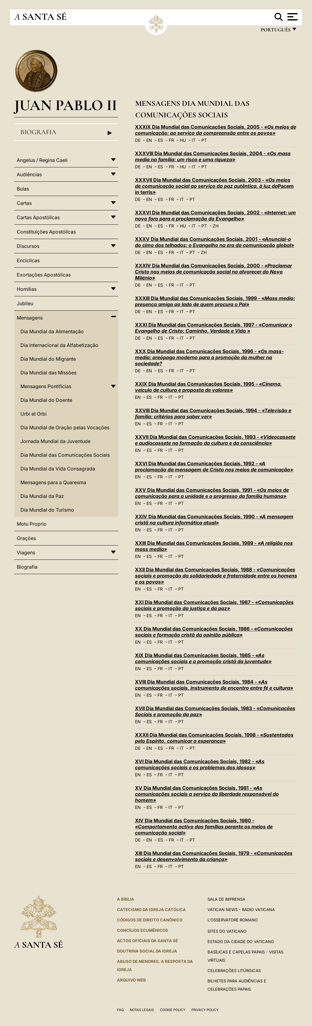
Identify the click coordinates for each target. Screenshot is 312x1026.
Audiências (29, 174)
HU (183, 140)
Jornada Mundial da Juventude (55, 441)
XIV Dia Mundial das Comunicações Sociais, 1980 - (204, 826)
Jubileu (25, 303)
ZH (215, 225)
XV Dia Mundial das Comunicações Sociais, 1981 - (207, 794)
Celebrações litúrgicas (234, 970)
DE (137, 140)
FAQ (120, 1010)
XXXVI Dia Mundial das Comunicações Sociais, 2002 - (215, 215)
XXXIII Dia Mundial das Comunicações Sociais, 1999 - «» (215, 301)
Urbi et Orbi (33, 414)
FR (171, 140)
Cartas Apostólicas (38, 217)
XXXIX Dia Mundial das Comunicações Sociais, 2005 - (215, 130)
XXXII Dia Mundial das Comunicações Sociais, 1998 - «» (214, 738)
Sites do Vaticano (226, 931)
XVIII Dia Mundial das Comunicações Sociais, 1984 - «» (214, 685)
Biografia (66, 132)
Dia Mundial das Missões (48, 373)
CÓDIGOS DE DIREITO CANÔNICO (150, 919)
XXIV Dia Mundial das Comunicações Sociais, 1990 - (214, 519)
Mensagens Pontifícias (45, 386)
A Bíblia (125, 899)
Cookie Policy (172, 1010)
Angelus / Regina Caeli (42, 160)
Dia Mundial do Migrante (48, 359)
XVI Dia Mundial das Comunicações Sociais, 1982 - (199, 764)
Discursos (28, 246)
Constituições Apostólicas (46, 232)
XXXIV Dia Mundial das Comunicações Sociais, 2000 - (213, 272)
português (275, 31)
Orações (26, 538)
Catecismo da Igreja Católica (151, 909)
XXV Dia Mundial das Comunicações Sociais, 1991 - (212, 493)
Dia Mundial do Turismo (47, 510)
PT (204, 140)
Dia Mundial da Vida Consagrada (57, 469)
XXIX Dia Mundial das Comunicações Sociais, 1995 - (208, 387)
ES (160, 140)
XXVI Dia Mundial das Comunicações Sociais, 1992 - (214, 466)
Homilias (27, 289)
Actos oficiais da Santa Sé (147, 940)
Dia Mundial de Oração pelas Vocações (64, 427)
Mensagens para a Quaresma (53, 482)
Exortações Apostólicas (44, 275)
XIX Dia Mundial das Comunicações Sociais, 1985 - (203, 658)
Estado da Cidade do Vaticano (240, 941)
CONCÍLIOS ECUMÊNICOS (142, 930)
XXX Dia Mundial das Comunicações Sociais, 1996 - (209, 357)
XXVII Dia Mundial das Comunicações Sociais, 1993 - (215, 440)
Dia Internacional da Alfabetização (59, 345)
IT (194, 140)
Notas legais (142, 1010)
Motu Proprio (32, 524)
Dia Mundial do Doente (46, 400)
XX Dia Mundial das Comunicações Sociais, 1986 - (214, 632)
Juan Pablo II (65, 105)
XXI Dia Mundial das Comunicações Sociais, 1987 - (214, 605)
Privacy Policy (204, 1010)
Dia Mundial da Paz (42, 496)
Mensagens (30, 318)
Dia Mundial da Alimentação (52, 331)
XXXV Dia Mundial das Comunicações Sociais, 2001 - (214, 242)
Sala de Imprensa (226, 899)
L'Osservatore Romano (232, 919)
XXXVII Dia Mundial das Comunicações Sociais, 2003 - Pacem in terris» (214, 186)
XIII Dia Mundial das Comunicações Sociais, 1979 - (213, 856)
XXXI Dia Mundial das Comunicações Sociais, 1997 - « (213, 328)
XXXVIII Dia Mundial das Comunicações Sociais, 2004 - (213, 156)
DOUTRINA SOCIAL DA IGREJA (147, 951)
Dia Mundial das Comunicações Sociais (65, 455)
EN (149, 140)
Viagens (26, 552)
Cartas (24, 203)
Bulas (23, 189)
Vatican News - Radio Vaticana (241, 909)
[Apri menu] (292, 17)
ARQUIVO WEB (131, 980)
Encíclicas (28, 260)
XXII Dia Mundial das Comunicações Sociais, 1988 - (216, 576)
